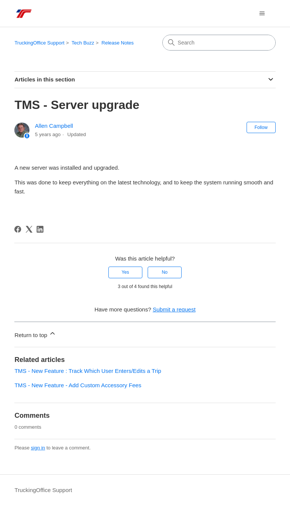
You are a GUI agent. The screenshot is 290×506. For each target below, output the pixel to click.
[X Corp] (29, 229)
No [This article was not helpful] (164, 272)
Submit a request (174, 309)
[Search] (219, 42)
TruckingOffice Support (39, 43)
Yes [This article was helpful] (125, 272)
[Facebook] (17, 229)
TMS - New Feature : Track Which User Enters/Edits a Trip (87, 371)
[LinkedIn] (40, 229)
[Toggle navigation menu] (262, 14)
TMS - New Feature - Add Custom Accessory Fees (77, 385)
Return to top (35, 334)
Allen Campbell (54, 126)
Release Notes (118, 43)
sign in (38, 448)
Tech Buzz (83, 43)
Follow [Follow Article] (261, 127)
